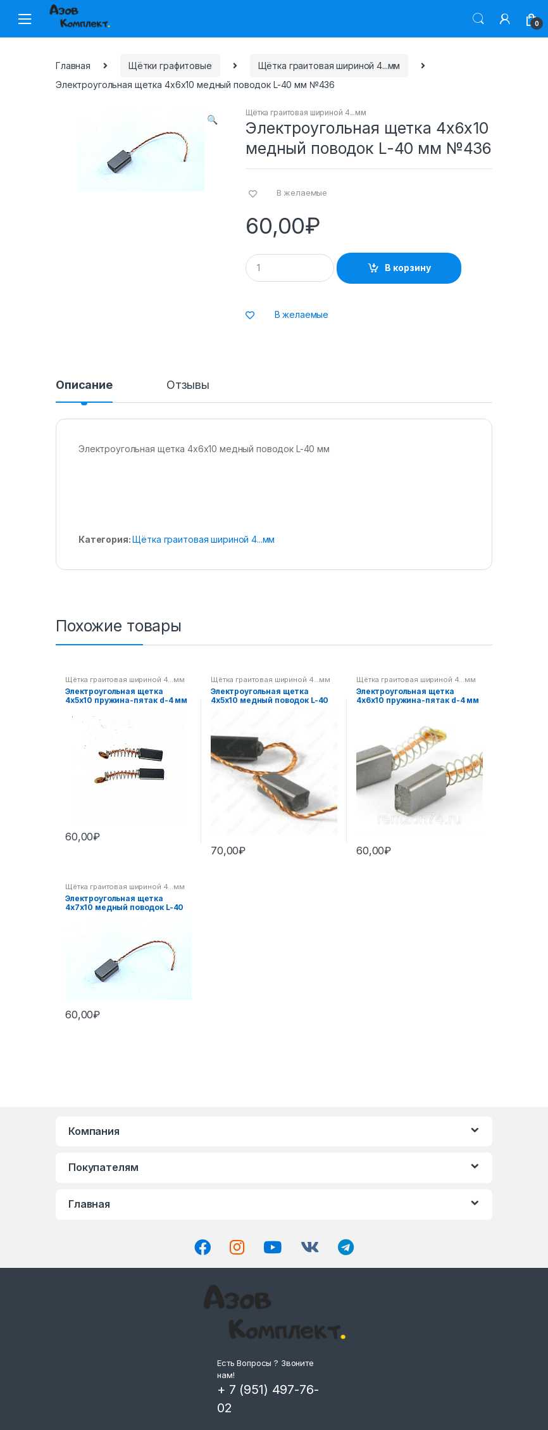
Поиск (478, 19)
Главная (73, 65)
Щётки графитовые (170, 65)
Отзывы (187, 385)
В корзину (408, 267)
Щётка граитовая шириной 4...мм (329, 65)
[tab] (84, 390)
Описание (84, 385)
